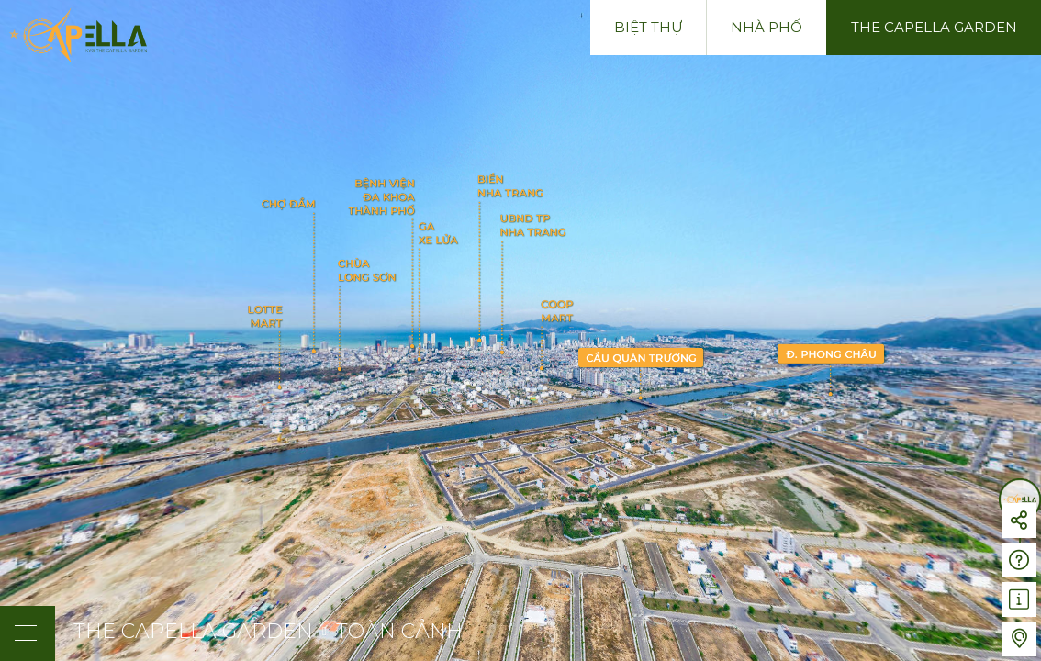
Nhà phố (766, 27)
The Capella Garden (934, 27)
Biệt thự (648, 27)
